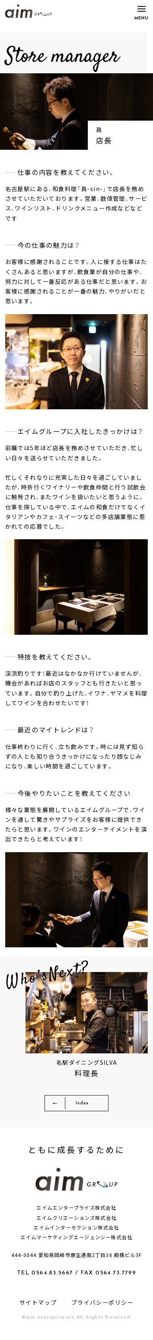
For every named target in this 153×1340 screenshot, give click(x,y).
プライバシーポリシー (102, 1307)
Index (83, 1106)
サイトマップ (38, 1307)
